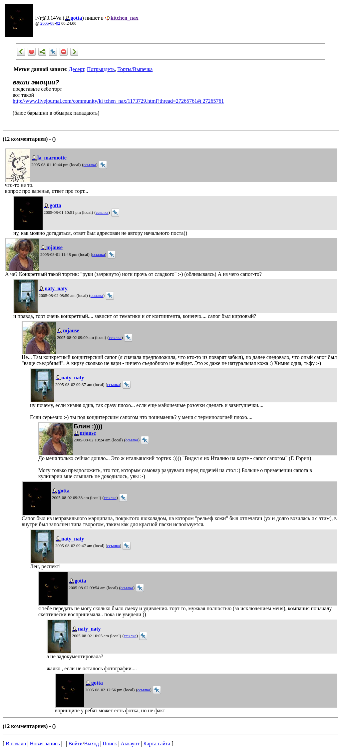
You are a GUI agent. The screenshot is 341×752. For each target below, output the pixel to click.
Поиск (110, 743)
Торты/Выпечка (135, 69)
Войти (75, 743)
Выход (91, 743)
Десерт (76, 69)
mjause (54, 247)
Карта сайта (156, 743)
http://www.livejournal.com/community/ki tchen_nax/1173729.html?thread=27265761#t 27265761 (118, 101)
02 (58, 23)
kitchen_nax (125, 18)
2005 (44, 23)
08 (52, 23)
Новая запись (45, 743)
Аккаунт (130, 743)
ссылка (89, 164)
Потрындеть (101, 69)
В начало (16, 743)
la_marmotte (52, 157)
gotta (76, 18)
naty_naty (56, 288)
